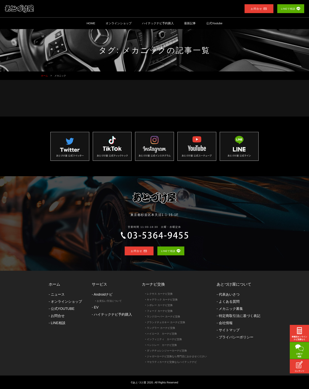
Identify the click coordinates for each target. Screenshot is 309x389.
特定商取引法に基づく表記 (239, 316)
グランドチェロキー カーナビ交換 (166, 322)
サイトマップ (229, 330)
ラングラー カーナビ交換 (161, 327)
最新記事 (190, 23)
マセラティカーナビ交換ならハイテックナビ (172, 361)
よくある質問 (229, 301)
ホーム (54, 284)
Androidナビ (103, 294)
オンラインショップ (119, 23)
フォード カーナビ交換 (160, 310)
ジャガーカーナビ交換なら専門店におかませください (177, 356)
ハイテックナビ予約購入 (158, 23)
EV (96, 307)
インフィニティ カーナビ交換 (164, 339)
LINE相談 (58, 323)
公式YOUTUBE (62, 309)
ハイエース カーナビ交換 (162, 333)
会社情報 (226, 323)
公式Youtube (214, 23)
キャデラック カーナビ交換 (162, 299)
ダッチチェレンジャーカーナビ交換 (167, 350)
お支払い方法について (109, 300)
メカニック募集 (231, 309)
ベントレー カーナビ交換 (162, 345)
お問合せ (58, 316)
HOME (91, 23)
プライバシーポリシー (236, 337)
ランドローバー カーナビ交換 (163, 316)
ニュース (58, 294)
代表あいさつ (229, 294)
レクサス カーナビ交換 (160, 293)
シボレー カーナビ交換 (160, 305)
